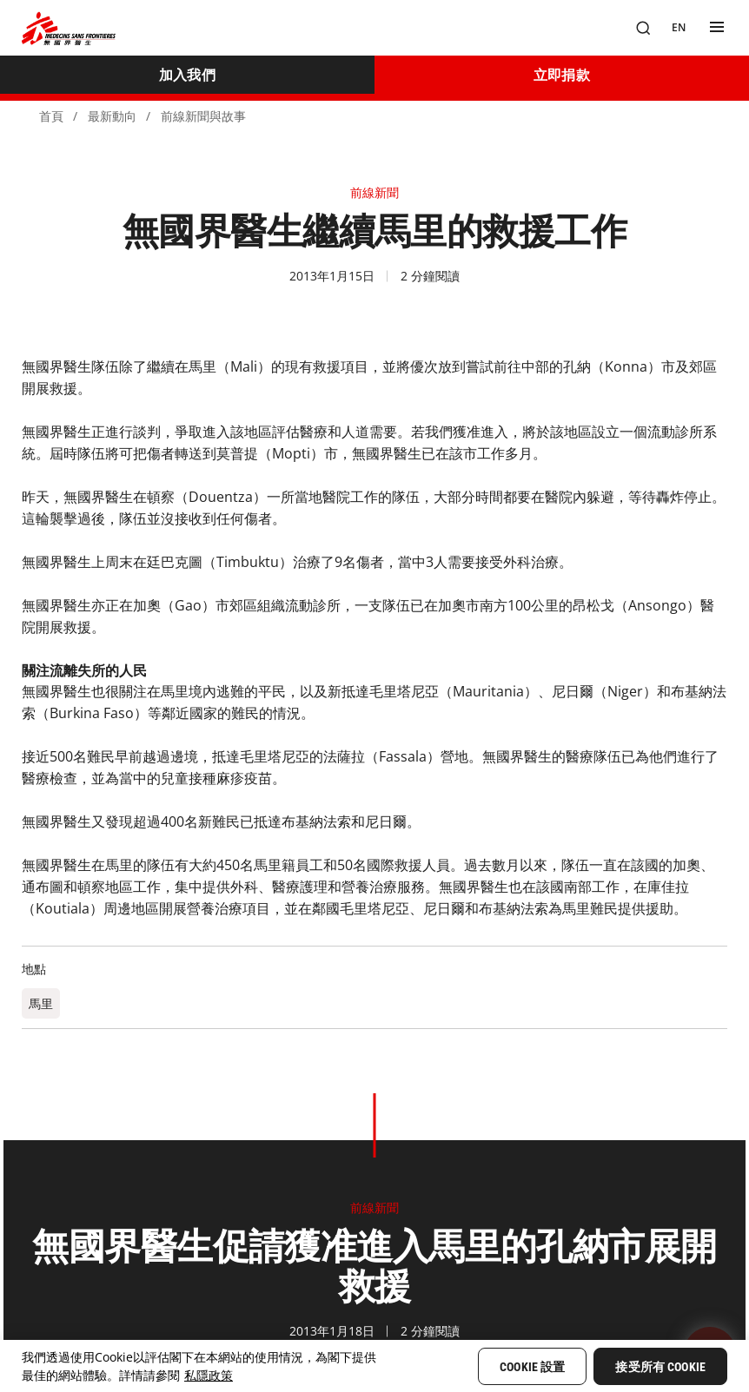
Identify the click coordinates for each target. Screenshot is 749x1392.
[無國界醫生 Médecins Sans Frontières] (69, 28)
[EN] (679, 28)
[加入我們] (187, 75)
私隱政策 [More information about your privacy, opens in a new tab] (208, 1375)
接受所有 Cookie (660, 1367)
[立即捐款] (561, 75)
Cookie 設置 (532, 1367)
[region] (374, 1366)
